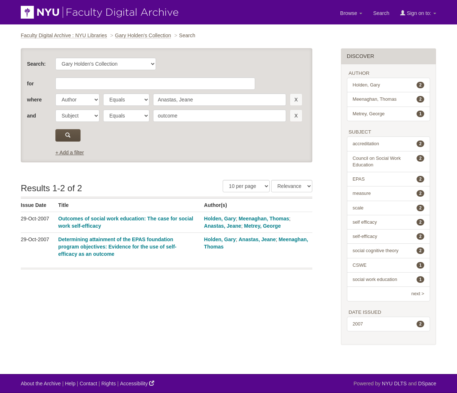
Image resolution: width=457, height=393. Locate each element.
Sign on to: (418, 13)
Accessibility (137, 383)
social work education (389, 279)
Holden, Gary (220, 218)
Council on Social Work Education (389, 161)
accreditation (389, 143)
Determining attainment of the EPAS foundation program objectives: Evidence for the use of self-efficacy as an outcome (117, 246)
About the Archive (41, 383)
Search (381, 13)
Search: (36, 64)
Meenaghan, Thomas (264, 218)
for (30, 83)
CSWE (389, 265)
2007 (389, 324)
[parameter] (77, 99)
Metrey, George (262, 226)
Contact (88, 383)
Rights (108, 383)
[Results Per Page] (246, 186)
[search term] (219, 99)
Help (70, 383)
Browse (351, 13)
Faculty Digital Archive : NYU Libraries (64, 35)
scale (389, 208)
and (31, 116)
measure (389, 193)
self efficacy (389, 222)
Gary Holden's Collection (143, 35)
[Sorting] (291, 186)
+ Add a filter (69, 152)
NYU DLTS (394, 383)
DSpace (427, 383)
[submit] (68, 135)
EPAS (389, 179)
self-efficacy (389, 236)
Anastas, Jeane (222, 226)
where (34, 100)
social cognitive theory (389, 250)
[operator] (126, 99)
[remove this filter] (296, 99)
